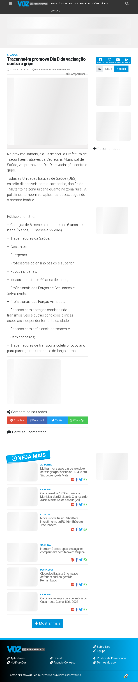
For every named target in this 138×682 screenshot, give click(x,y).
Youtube (118, 60)
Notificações (17, 662)
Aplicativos (16, 658)
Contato (56, 658)
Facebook (100, 60)
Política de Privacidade (109, 658)
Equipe (99, 651)
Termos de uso (104, 662)
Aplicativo (126, 60)
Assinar (121, 69)
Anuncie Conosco (62, 662)
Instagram (109, 60)
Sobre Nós (101, 646)
